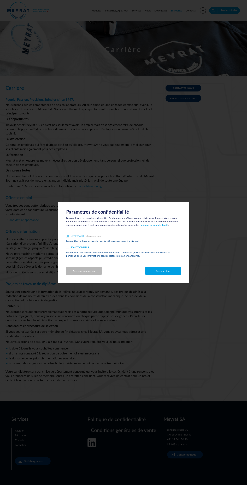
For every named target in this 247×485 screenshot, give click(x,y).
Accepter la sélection (84, 271)
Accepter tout (163, 271)
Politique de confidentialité (154, 224)
